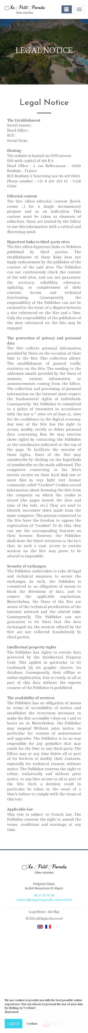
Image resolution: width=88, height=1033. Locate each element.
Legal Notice (37, 911)
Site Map (53, 911)
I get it (13, 1023)
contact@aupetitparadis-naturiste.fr (44, 900)
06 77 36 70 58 (44, 895)
